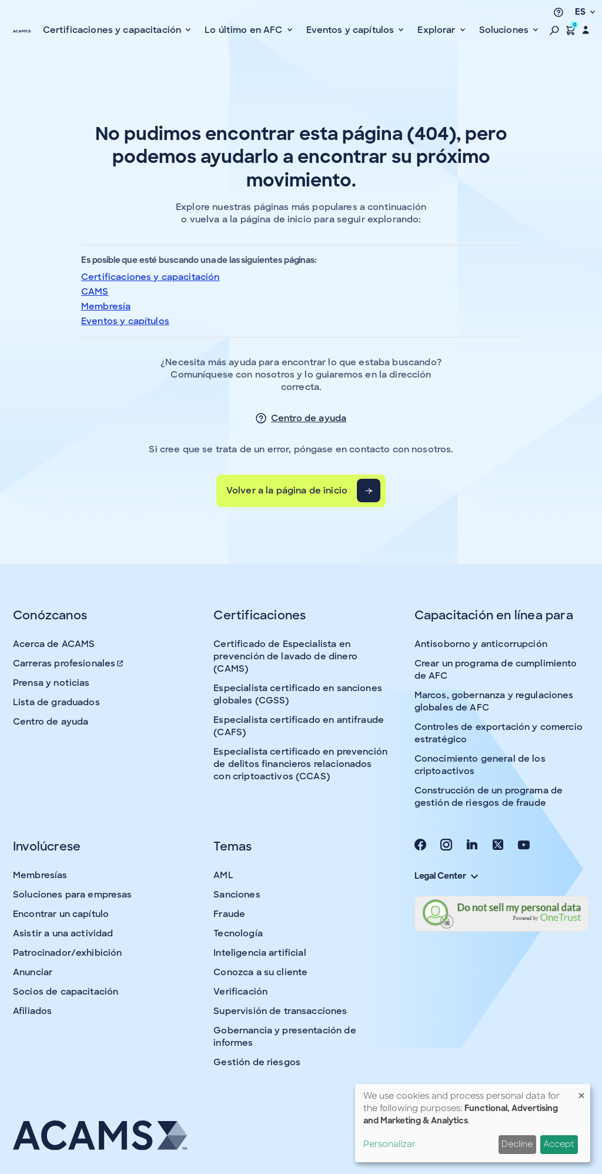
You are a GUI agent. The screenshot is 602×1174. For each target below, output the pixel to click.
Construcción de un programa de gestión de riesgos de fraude (488, 797)
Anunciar (32, 972)
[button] (554, 30)
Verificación (240, 992)
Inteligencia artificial (259, 953)
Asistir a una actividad (63, 933)
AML (223, 875)
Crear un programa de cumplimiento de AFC (495, 670)
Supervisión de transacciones (280, 1011)
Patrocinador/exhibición (67, 953)
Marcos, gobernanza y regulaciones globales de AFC (494, 701)
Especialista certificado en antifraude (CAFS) (298, 726)
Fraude (229, 914)
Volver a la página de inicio (286, 490)
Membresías (40, 875)
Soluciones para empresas (72, 894)
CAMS (95, 292)
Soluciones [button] (505, 30)
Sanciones (236, 894)
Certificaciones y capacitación (150, 277)
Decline (517, 1144)
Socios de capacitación (65, 992)
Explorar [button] (437, 30)
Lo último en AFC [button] (245, 30)
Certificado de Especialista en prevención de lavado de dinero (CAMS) (285, 656)
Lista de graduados (56, 702)
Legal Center (446, 876)
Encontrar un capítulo (61, 914)
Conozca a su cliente (260, 972)
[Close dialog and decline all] (581, 1091)
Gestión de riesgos (256, 1062)
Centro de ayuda (308, 418)
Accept (558, 1144)
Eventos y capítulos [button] (351, 30)
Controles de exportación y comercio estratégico (498, 733)
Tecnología (238, 933)
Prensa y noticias (51, 683)
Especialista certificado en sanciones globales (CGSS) (297, 694)
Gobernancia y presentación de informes (284, 1037)
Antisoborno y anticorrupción (480, 644)
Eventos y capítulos (125, 321)
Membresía (106, 306)
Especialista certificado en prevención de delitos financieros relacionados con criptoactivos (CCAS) (300, 764)
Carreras (69, 663)
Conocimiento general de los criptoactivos (480, 765)
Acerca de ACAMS (54, 644)
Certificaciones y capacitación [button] (113, 30)
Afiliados (32, 1011)
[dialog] (472, 1123)
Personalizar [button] (389, 1144)
